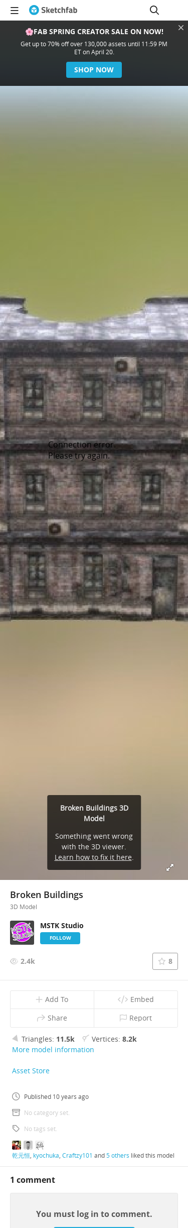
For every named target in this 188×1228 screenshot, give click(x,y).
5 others (117, 1155)
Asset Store (31, 1070)
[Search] (154, 10)
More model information (53, 1049)
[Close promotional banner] (180, 28)
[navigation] (14, 10)
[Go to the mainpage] (53, 10)
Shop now (94, 69)
